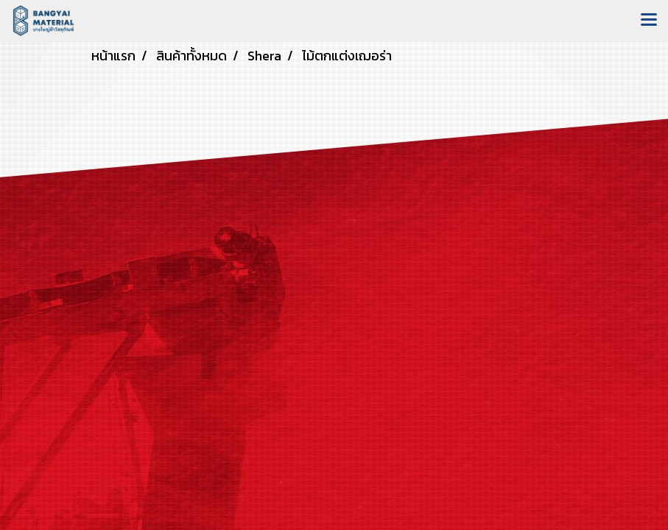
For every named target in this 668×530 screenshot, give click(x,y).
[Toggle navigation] (649, 20)
